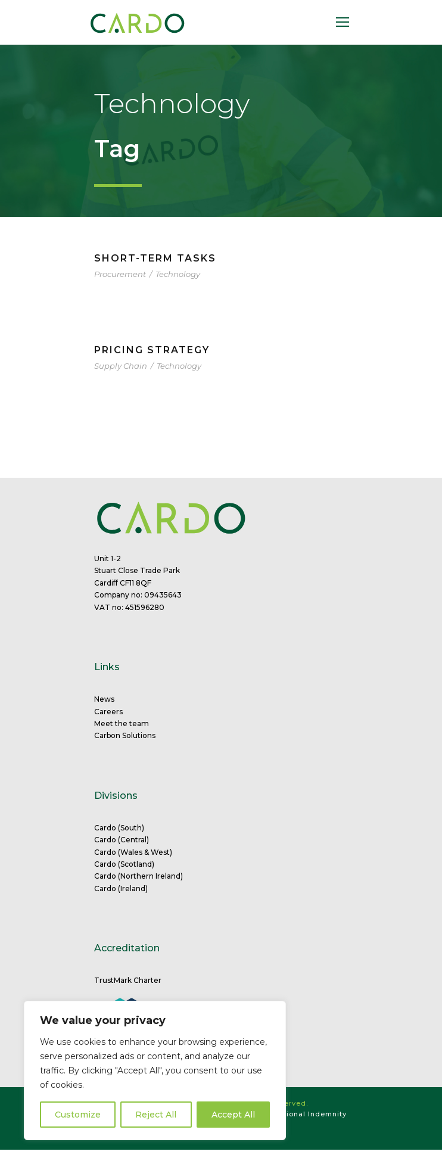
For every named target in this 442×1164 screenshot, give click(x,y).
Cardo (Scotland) (124, 864)
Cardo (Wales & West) (133, 852)
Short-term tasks (155, 258)
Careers (108, 711)
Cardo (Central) (121, 839)
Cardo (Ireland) (121, 888)
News (104, 699)
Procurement (120, 274)
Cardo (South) (119, 827)
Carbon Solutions (124, 735)
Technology (177, 274)
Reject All (155, 1114)
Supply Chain (120, 366)
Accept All (233, 1114)
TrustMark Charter (127, 980)
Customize (78, 1114)
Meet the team (121, 723)
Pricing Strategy (152, 350)
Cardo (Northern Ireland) (138, 876)
